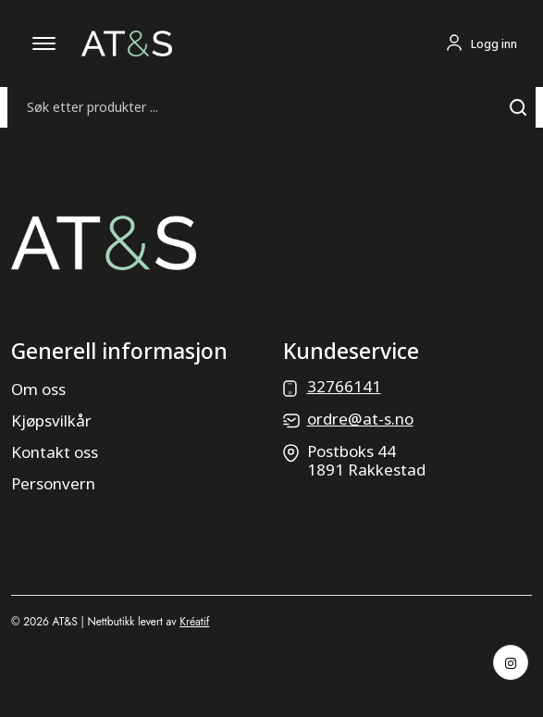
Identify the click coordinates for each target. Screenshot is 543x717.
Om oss (38, 389)
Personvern (53, 483)
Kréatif (194, 621)
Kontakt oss (54, 452)
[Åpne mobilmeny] (44, 43)
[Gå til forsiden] (126, 42)
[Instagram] (510, 662)
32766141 (344, 386)
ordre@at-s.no (360, 418)
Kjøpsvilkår (51, 420)
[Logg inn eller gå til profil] (481, 43)
